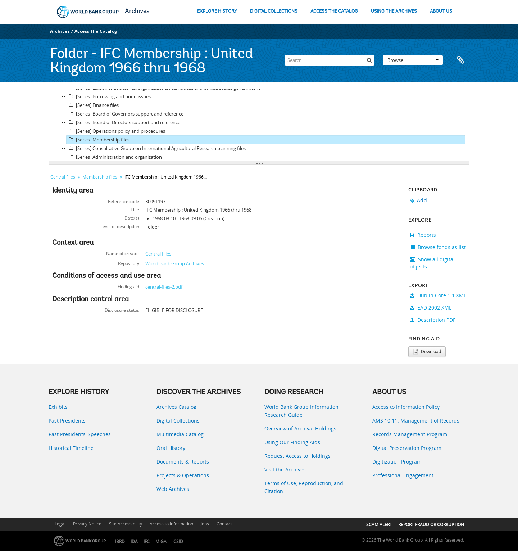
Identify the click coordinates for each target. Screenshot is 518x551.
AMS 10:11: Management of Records (415, 420)
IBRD (120, 541)
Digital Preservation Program (406, 447)
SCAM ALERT (379, 524)
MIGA (161, 541)
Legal (60, 524)
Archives (137, 11)
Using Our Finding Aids (292, 442)
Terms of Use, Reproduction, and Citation (303, 487)
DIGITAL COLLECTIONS (273, 11)
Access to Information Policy (406, 406)
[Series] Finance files (93, 105)
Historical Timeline (71, 447)
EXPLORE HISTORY (217, 11)
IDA (134, 541)
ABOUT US (441, 11)
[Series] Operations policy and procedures (116, 131)
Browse (413, 60)
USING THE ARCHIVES (394, 11)
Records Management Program (409, 434)
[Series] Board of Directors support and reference (123, 122)
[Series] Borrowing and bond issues (109, 96)
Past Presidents (67, 420)
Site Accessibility (125, 524)
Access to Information (171, 524)
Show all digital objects (432, 263)
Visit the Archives (285, 469)
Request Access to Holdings (297, 455)
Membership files (99, 177)
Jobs (205, 524)
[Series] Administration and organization (114, 157)
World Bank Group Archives (174, 263)
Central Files (62, 177)
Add (422, 200)
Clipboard (460, 60)
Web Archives (172, 488)
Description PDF (432, 319)
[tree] (259, 125)
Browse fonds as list (438, 247)
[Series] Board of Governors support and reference (125, 113)
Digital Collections (178, 420)
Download (427, 351)
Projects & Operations (182, 475)
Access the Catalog (95, 31)
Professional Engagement (402, 475)
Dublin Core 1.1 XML (438, 295)
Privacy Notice (87, 524)
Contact (224, 524)
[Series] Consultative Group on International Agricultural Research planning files (156, 148)
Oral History (170, 447)
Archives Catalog (176, 406)
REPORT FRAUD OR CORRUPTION (431, 524)
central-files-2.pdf (163, 287)
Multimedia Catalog (180, 434)
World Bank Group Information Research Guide (301, 410)
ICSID (177, 541)
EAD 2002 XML (430, 307)
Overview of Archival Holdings (300, 428)
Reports (423, 234)
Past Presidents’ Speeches (80, 434)
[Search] (329, 60)
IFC (147, 541)
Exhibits (58, 406)
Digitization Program (397, 461)
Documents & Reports (182, 461)
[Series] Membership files (98, 139)
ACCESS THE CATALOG (334, 11)
